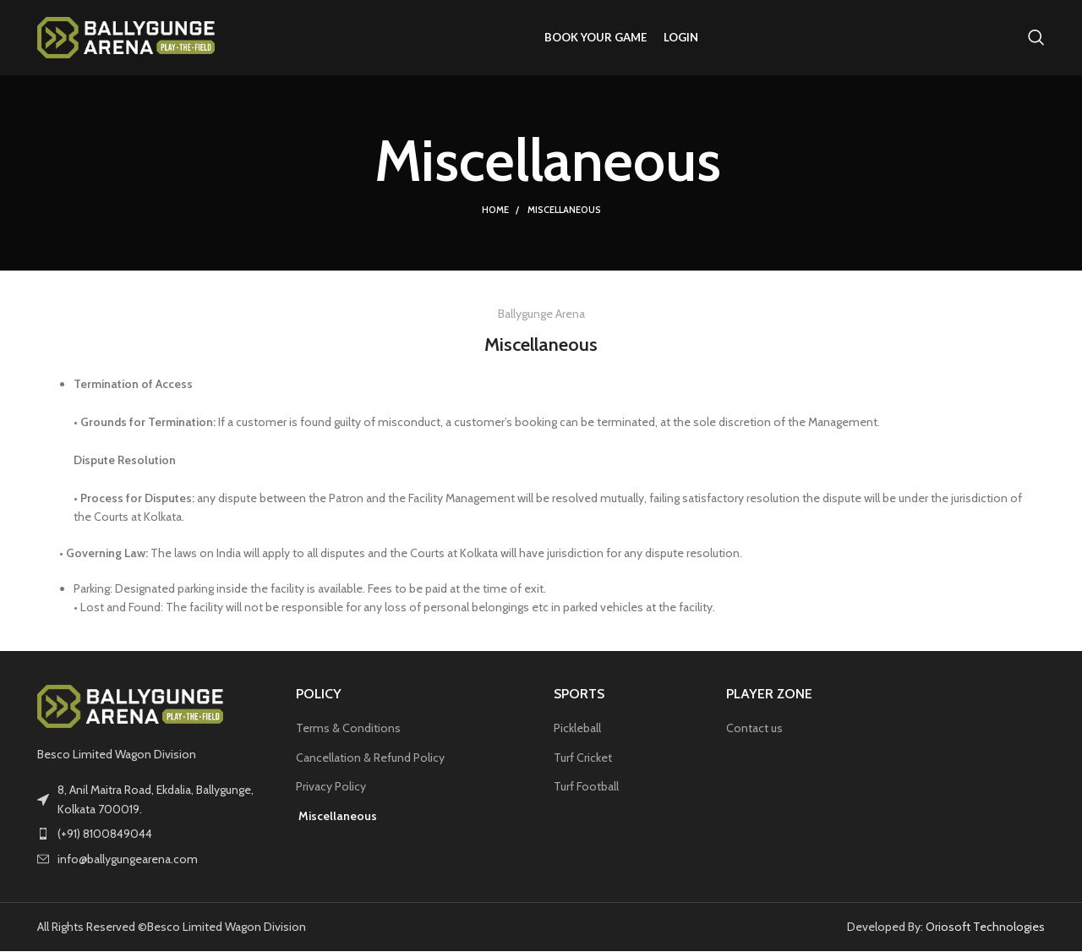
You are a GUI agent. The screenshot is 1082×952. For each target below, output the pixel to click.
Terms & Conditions (348, 728)
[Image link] (130, 706)
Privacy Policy (331, 788)
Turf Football (586, 788)
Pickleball (577, 728)
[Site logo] (126, 36)
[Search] (1036, 38)
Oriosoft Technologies (985, 927)
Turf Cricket (583, 758)
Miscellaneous (336, 816)
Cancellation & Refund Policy (370, 758)
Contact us (754, 728)
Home (495, 211)
